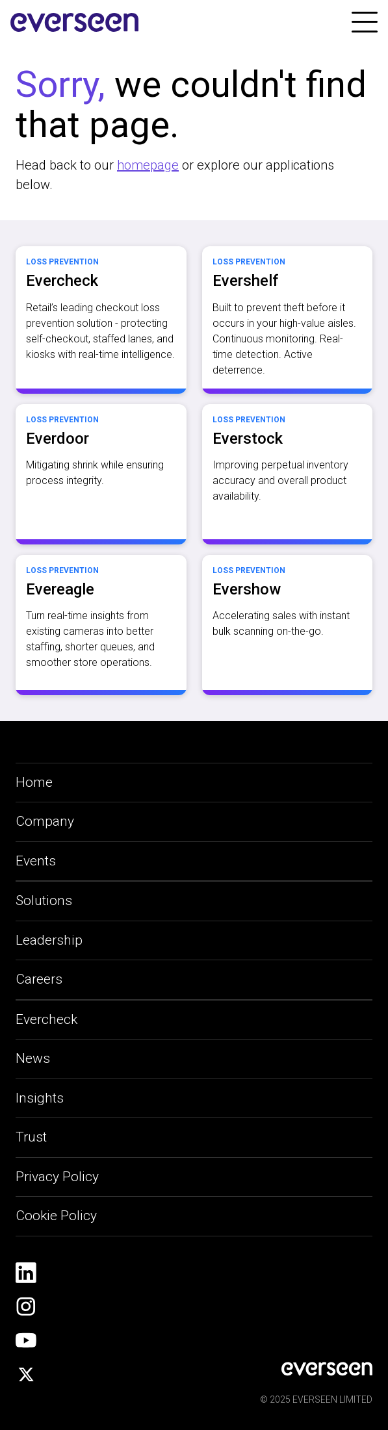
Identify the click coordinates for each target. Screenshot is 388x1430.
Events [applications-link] (36, 861)
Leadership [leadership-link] (49, 940)
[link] (365, 22)
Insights (40, 1098)
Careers (39, 979)
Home (34, 782)
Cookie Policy (56, 1215)
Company (45, 821)
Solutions (44, 900)
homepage (148, 165)
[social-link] (26, 1272)
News (33, 1058)
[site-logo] (74, 22)
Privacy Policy (57, 1176)
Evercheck (46, 1019)
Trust (31, 1137)
